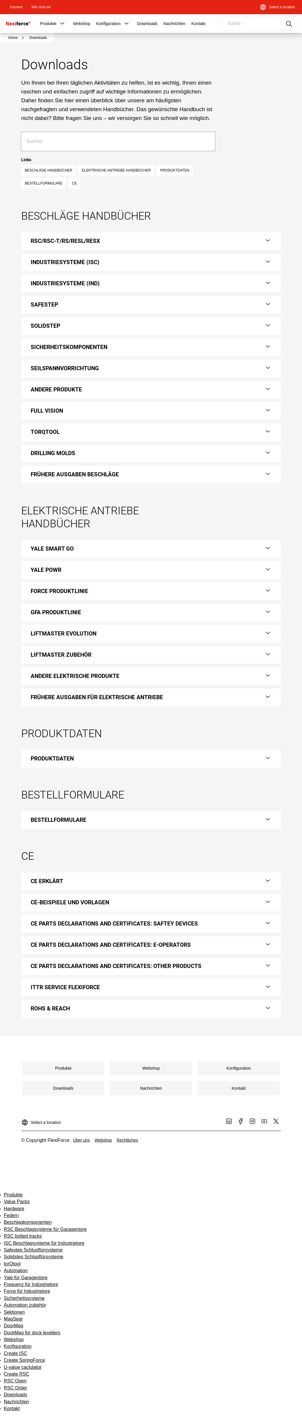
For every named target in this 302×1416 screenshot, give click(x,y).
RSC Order (15, 1387)
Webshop (81, 23)
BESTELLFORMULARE (44, 183)
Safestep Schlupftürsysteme (33, 1249)
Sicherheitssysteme (24, 1298)
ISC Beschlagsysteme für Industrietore (44, 1243)
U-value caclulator (23, 1367)
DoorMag (13, 1325)
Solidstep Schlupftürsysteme (33, 1256)
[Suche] (205, 141)
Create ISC (15, 1353)
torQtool (12, 1263)
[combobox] (259, 24)
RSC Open (15, 1380)
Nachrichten (174, 23)
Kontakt (198, 23)
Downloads (147, 23)
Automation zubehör (25, 1305)
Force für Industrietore (27, 1291)
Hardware (14, 1208)
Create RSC (16, 1374)
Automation (16, 1270)
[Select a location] (277, 7)
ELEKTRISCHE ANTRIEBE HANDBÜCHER (116, 170)
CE (74, 183)
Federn (11, 1215)
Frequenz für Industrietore (31, 1284)
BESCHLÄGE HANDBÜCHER (48, 170)
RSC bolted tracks (23, 1236)
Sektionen (14, 1312)
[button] (62, 23)
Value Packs (17, 1201)
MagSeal (13, 1318)
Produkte (48, 23)
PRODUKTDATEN (174, 170)
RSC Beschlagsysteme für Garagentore (45, 1229)
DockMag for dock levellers (32, 1332)
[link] (16, 7)
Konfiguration (108, 23)
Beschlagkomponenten (28, 1222)
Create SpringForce (24, 1360)
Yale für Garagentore (25, 1277)
